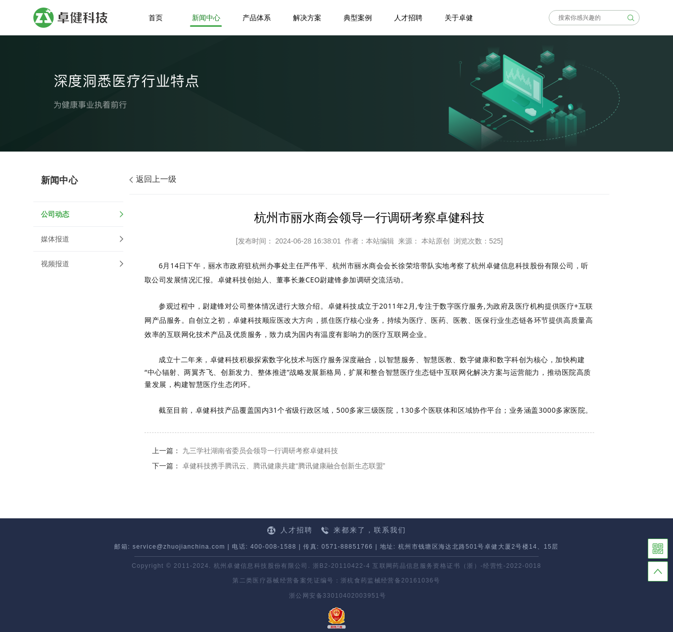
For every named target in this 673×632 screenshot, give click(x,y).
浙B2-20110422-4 (341, 565)
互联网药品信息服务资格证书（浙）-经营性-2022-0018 (456, 565)
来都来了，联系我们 (363, 530)
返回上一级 (152, 179)
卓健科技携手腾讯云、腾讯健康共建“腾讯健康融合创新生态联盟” (283, 466)
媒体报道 (55, 239)
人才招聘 (290, 530)
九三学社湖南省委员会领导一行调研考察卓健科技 (260, 451)
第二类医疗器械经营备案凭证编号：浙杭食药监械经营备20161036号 (336, 580)
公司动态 (82, 214)
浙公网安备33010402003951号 (336, 595)
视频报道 (55, 264)
